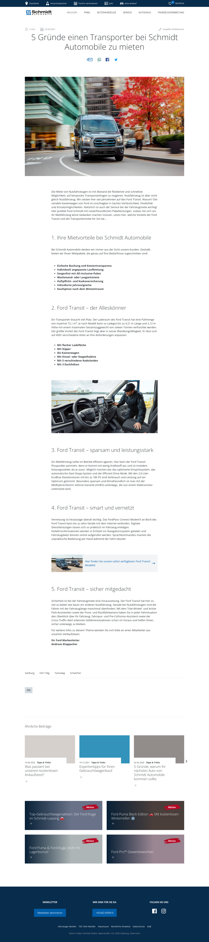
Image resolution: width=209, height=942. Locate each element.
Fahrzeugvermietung (171, 12)
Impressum (103, 926)
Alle (29, 690)
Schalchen (75, 673)
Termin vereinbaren (86, 3)
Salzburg (29, 673)
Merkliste (176, 3)
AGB (149, 926)
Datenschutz (139, 926)
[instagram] (163, 911)
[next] (186, 761)
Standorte (32, 3)
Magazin (72, 12)
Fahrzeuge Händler (67, 926)
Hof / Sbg (45, 673)
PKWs (87, 12)
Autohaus (145, 12)
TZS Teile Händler (87, 926)
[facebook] (154, 911)
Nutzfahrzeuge (106, 12)
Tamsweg (60, 673)
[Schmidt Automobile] (39, 12)
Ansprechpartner (56, 3)
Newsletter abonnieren (49, 912)
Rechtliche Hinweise (120, 926)
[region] (104, 674)
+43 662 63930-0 (104, 912)
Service (127, 12)
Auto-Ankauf (128, 3)
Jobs (108, 3)
